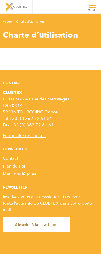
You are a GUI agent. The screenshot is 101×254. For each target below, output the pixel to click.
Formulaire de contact (24, 136)
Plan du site (14, 166)
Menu (92, 8)
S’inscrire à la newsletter (36, 224)
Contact (10, 158)
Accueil (8, 21)
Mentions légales (19, 174)
